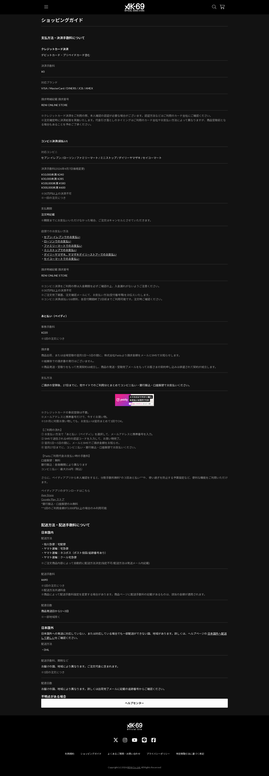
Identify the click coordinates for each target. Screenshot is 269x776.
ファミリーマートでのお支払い (63, 245)
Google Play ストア (53, 499)
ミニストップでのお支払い (60, 250)
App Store (47, 495)
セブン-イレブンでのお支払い (62, 237)
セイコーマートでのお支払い (61, 258)
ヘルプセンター (134, 703)
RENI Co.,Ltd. (134, 767)
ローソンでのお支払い (57, 241)
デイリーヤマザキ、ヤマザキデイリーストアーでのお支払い (80, 254)
